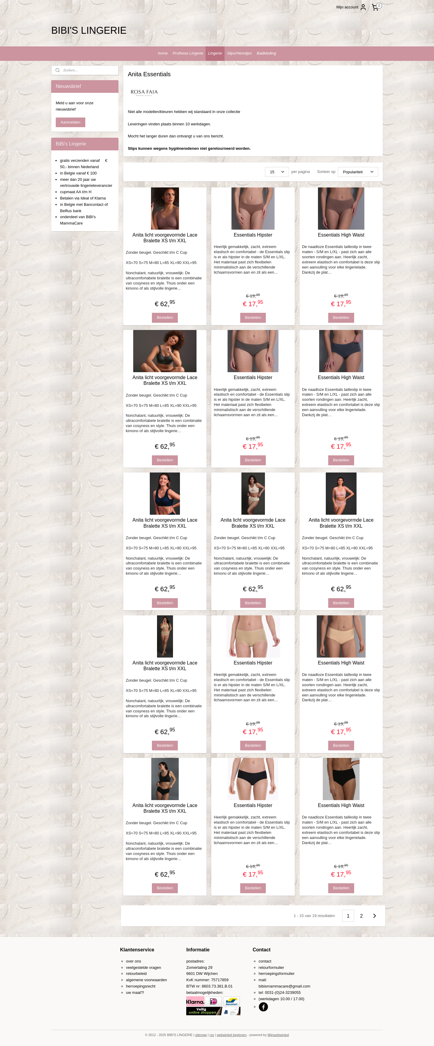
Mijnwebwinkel (278, 1035)
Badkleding (266, 53)
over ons (133, 961)
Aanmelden (70, 122)
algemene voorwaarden (146, 980)
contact (265, 961)
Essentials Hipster (253, 234)
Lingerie (215, 53)
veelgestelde (137, 967)
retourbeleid (136, 973)
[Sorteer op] (358, 171)
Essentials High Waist (341, 234)
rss (211, 1035)
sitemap (201, 1035)
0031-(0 (271, 992)
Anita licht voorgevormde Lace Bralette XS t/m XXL (165, 237)
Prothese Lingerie (187, 53)
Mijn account (351, 7)
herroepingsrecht (141, 986)
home (163, 53)
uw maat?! (135, 992)
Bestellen (165, 317)
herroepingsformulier (276, 973)
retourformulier (271, 967)
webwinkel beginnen (232, 1035)
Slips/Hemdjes (239, 53)
